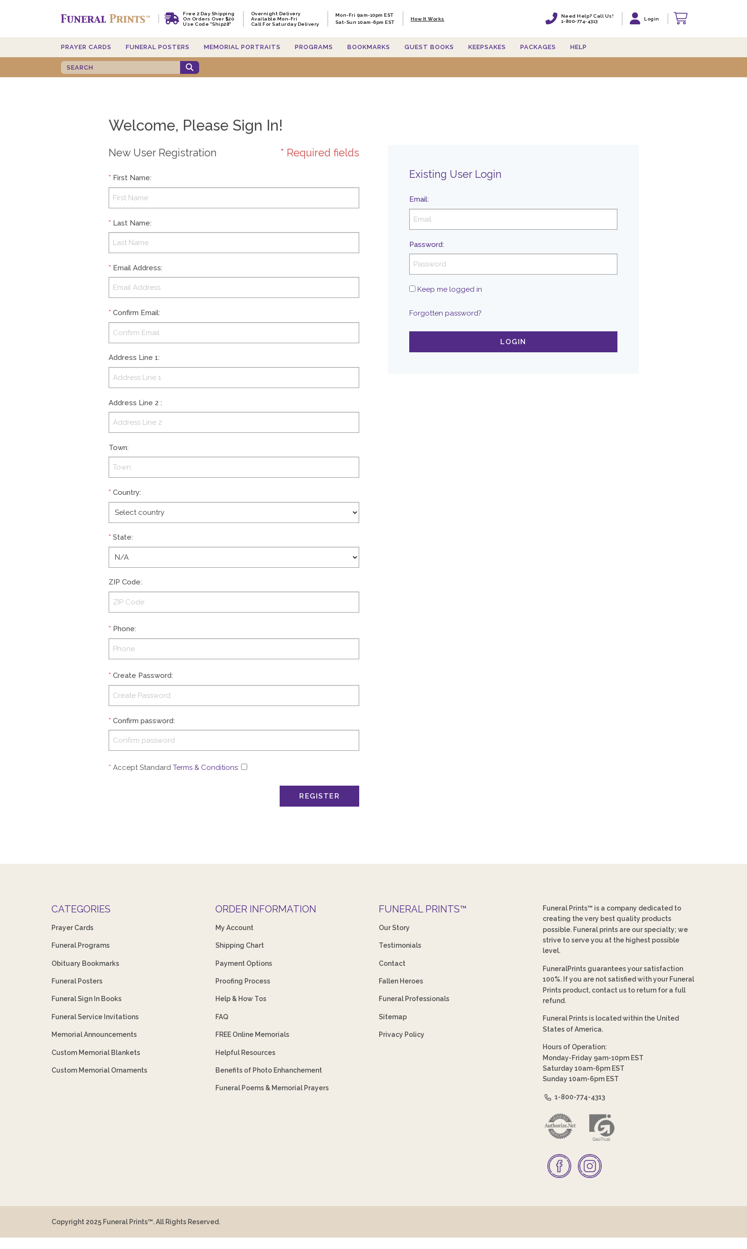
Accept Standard (142, 767)
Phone (124, 628)
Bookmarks (368, 47)
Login (513, 342)
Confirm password (143, 721)
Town (118, 447)
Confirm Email (136, 312)
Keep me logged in (449, 289)
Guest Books (429, 47)
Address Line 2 (134, 403)
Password (426, 244)
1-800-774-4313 (574, 1097)
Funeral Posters (158, 47)
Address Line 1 (133, 357)
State (122, 537)
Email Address (137, 268)
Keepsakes (487, 47)
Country (126, 492)
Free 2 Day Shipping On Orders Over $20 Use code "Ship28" (209, 19)
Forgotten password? (445, 313)
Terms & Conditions (205, 767)
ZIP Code (125, 582)
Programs (314, 47)
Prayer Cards (86, 47)
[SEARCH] (120, 67)
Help (578, 47)
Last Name (131, 223)
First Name (131, 178)
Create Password (142, 675)
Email (418, 199)
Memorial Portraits (242, 47)
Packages (538, 47)
